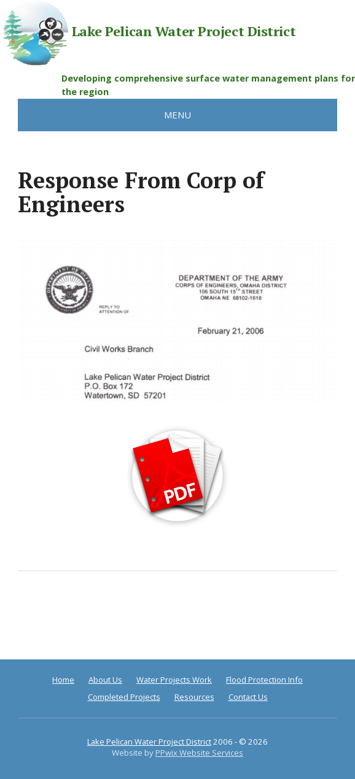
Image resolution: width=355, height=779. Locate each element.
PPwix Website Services (199, 752)
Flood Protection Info (264, 679)
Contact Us (248, 696)
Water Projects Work (174, 679)
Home (63, 679)
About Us (105, 679)
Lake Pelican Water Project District (147, 33)
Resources (194, 696)
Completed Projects (124, 696)
